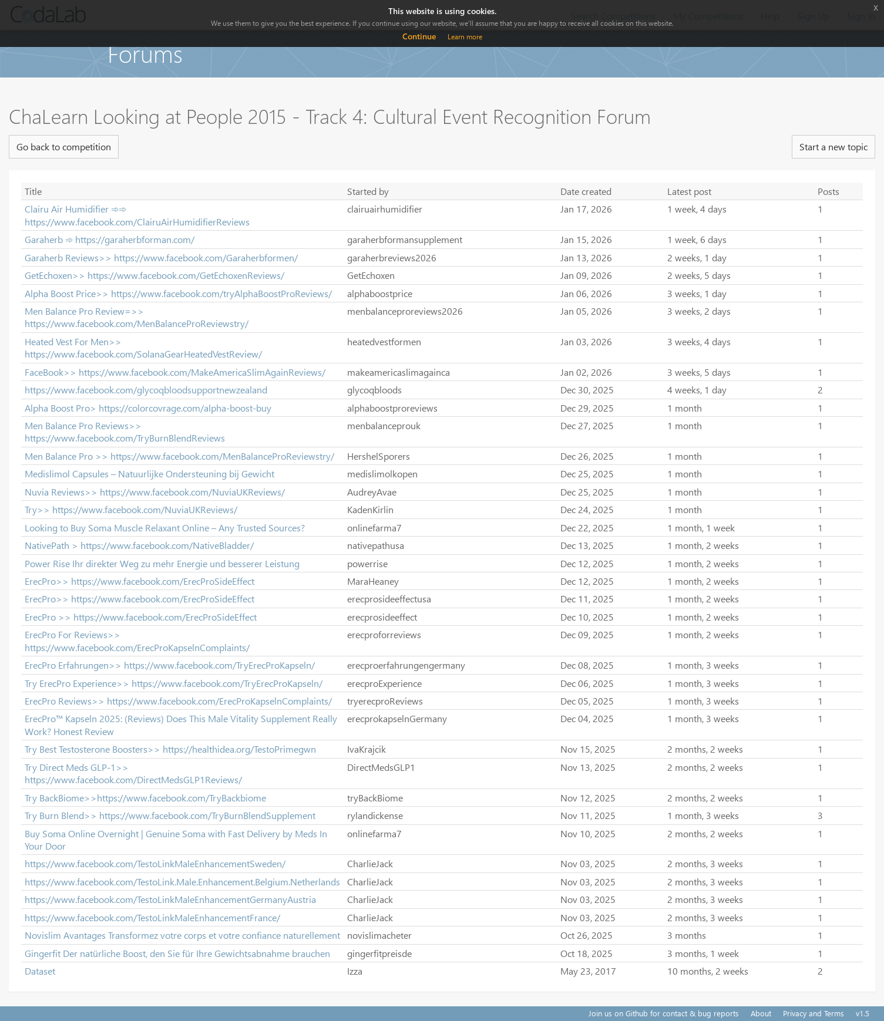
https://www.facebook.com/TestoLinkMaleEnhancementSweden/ (155, 863)
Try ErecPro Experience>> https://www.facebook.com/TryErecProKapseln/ (173, 683)
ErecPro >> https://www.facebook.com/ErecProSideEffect (141, 617)
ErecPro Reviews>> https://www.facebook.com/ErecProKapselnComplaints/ (178, 701)
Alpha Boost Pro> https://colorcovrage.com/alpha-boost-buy (148, 408)
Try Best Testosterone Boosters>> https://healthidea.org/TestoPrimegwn (170, 749)
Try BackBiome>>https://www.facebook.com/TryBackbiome (145, 797)
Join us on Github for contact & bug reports (664, 1013)
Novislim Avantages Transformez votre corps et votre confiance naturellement (182, 935)
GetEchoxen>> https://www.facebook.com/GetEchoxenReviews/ (154, 275)
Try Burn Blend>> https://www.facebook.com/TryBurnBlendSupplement (170, 815)
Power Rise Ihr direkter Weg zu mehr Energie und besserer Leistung (162, 563)
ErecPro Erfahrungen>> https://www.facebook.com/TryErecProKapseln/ (170, 665)
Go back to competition (63, 146)
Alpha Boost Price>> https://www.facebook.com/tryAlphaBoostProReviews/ (178, 293)
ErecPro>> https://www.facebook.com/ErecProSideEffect (139, 581)
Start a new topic (833, 146)
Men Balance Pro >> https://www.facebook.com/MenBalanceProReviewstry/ (179, 456)
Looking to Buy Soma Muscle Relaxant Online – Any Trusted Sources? (165, 527)
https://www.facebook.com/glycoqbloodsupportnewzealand (146, 389)
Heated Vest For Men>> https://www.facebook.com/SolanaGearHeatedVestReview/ (143, 347)
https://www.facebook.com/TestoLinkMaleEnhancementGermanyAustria (170, 899)
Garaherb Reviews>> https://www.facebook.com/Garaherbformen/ (161, 257)
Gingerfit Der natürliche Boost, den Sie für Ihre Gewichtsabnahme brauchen (177, 953)
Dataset (40, 971)
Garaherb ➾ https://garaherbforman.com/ (109, 239)
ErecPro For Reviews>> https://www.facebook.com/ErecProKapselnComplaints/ (137, 640)
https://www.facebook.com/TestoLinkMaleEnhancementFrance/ (152, 917)
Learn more (465, 36)
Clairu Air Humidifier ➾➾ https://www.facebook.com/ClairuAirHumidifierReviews (137, 215)
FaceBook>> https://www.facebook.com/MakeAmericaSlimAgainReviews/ (175, 372)
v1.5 (862, 1013)
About (761, 1013)
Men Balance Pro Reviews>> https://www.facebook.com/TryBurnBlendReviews (125, 431)
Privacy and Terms (813, 1013)
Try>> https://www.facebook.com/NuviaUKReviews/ (131, 509)
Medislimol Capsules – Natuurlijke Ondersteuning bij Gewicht (149, 473)
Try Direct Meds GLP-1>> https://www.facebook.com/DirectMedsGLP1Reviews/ (133, 773)
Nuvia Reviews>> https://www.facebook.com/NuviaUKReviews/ (155, 492)
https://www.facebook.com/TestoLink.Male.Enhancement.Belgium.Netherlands (182, 881)
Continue (419, 36)
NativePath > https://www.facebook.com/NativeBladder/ (139, 545)
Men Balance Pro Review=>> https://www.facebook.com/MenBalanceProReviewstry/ (136, 317)
